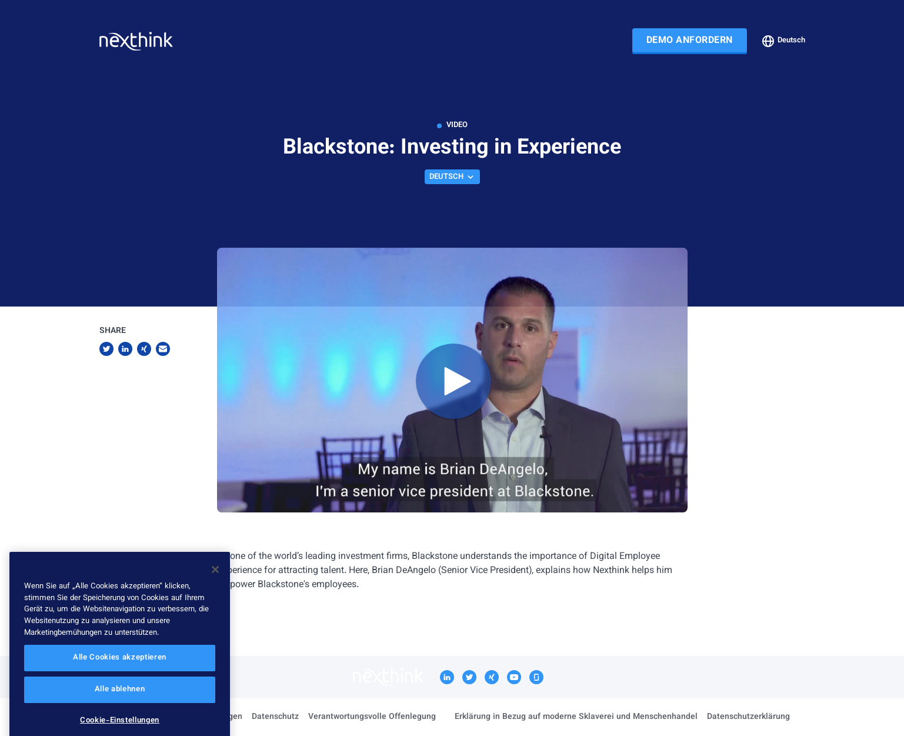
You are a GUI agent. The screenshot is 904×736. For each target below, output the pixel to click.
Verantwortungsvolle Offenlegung (372, 717)
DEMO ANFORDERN (689, 41)
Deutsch (783, 41)
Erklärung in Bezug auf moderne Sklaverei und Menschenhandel (576, 717)
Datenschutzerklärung (748, 717)
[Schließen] (215, 585)
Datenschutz (275, 717)
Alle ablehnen (120, 705)
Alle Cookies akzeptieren (119, 674)
